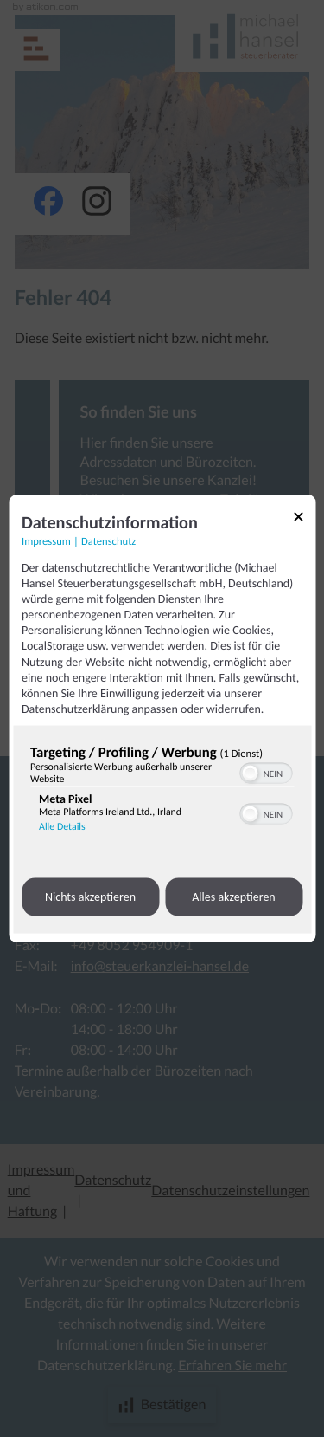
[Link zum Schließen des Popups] (298, 519)
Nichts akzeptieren (90, 897)
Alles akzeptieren (233, 897)
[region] (162, 793)
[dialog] (162, 718)
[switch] (266, 771)
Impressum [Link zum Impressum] (46, 540)
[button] (249, 773)
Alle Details (62, 827)
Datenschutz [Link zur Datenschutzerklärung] (108, 540)
